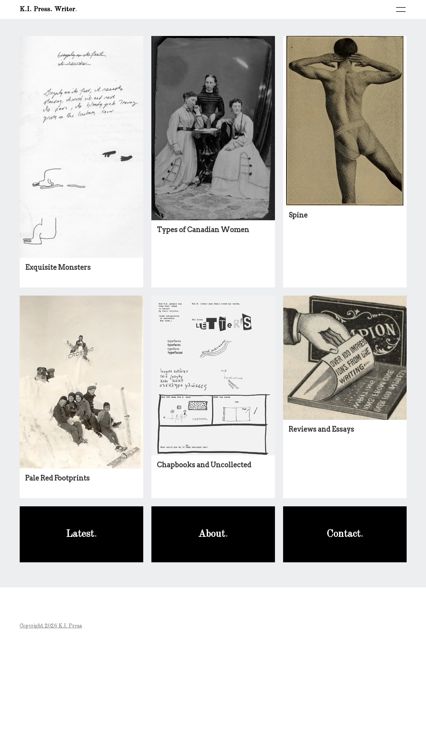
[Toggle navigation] (401, 9)
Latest (80, 534)
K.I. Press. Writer (47, 9)
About (211, 534)
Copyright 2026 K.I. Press (51, 626)
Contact (343, 534)
